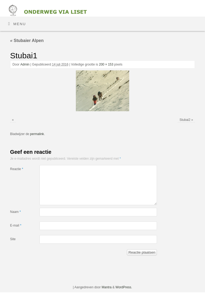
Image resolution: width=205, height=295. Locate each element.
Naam (15, 212)
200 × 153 (106, 64)
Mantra (107, 287)
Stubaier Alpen (27, 40)
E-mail (15, 225)
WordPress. (124, 287)
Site (13, 239)
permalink (37, 134)
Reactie (16, 169)
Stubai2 (184, 120)
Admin (24, 64)
